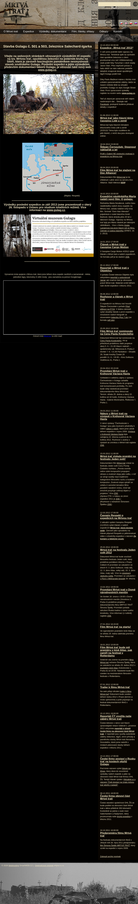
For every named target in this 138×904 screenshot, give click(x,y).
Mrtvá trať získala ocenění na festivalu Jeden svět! (118, 457)
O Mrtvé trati (11, 31)
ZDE (127, 257)
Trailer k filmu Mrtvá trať (115, 687)
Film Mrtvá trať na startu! (115, 626)
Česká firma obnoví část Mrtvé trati (115, 797)
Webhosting (14, 865)
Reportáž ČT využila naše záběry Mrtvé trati (115, 717)
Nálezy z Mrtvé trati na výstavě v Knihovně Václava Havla (117, 416)
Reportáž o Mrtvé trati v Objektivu (114, 269)
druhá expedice (124, 816)
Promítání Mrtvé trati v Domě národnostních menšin (117, 591)
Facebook (104, 104)
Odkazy (103, 31)
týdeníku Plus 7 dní (119, 317)
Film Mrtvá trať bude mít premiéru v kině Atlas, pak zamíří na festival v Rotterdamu (116, 651)
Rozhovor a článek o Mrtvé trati (116, 298)
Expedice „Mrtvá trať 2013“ (116, 47)
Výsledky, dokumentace (52, 31)
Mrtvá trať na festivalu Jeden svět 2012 (118, 551)
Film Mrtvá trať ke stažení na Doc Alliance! (117, 171)
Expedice (28, 31)
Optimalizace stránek (44, 865)
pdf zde (110, 320)
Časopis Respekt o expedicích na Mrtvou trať (116, 517)
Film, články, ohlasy (83, 31)
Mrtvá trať (47, 336)
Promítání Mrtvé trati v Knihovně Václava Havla (115, 372)
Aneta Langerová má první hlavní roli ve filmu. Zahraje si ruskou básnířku (117, 228)
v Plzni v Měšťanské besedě (112, 579)
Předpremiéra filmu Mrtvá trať (115, 834)
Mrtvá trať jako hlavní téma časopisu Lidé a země (116, 119)
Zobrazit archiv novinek (110, 856)
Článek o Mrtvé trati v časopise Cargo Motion (114, 246)
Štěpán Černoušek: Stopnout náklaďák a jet (118, 148)
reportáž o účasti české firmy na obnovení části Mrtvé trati (117, 731)
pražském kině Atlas (109, 668)
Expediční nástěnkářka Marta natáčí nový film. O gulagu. (118, 198)
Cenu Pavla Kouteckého (110, 341)
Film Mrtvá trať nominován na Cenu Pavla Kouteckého (116, 332)
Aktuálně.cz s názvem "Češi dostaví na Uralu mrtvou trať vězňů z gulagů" (117, 782)
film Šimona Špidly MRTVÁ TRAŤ (115, 845)
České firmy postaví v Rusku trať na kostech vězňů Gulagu (117, 761)
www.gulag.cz (47, 69)
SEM (123, 182)
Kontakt (117, 31)
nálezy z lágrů (112, 429)
